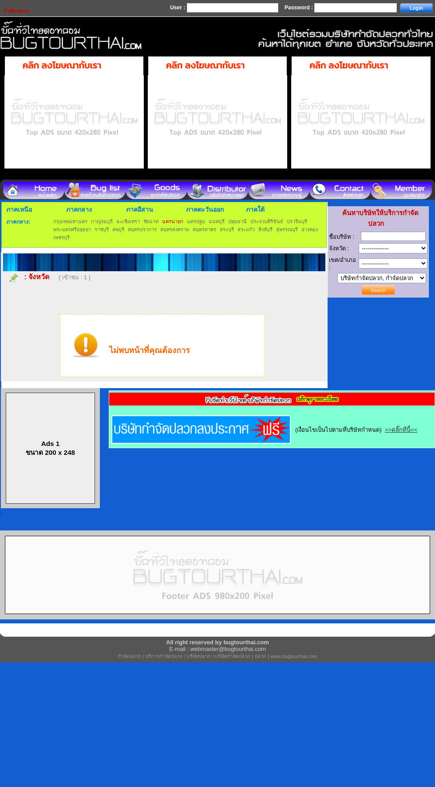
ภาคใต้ (255, 209)
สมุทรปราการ (142, 229)
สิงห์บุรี (265, 229)
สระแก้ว (246, 229)
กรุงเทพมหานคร (70, 221)
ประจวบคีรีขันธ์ (266, 221)
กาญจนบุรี (102, 221)
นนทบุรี (217, 221)
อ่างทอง (309, 229)
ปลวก (260, 656)
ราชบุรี (102, 229)
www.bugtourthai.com (293, 656)
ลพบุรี (118, 229)
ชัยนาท (150, 221)
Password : (299, 7)
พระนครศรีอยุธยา (72, 229)
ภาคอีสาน (139, 209)
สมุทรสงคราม (174, 229)
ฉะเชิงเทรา (128, 221)
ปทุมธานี (237, 221)
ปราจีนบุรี (297, 221)
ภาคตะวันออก (205, 209)
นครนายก (172, 221)
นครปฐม (196, 221)
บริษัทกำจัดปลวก (232, 656)
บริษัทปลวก (199, 656)
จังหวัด (38, 277)
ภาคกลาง (79, 209)
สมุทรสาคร (204, 229)
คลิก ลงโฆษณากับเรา (62, 65)
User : (178, 7)
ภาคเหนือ (19, 209)
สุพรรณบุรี (287, 229)
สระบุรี (227, 229)
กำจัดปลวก (129, 656)
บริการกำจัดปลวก (164, 656)
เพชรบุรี (61, 237)
